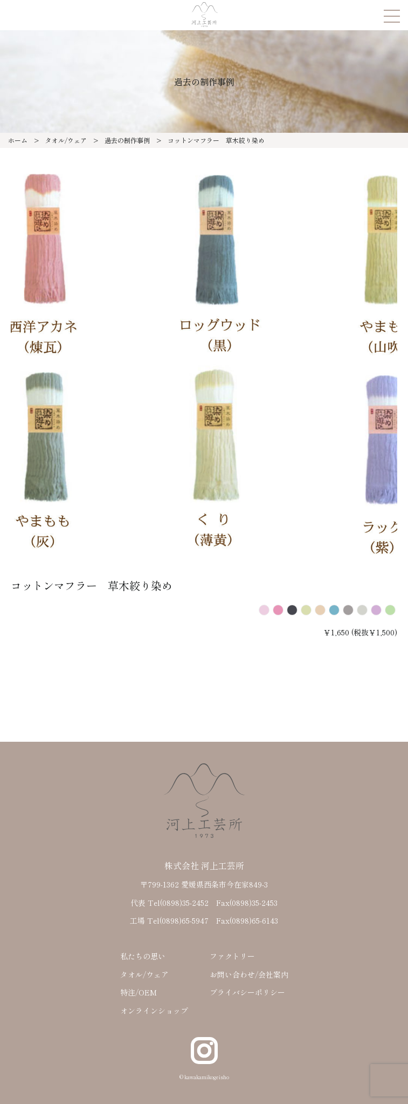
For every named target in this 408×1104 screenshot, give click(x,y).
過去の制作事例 (127, 140)
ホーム (17, 140)
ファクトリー (232, 956)
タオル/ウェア (66, 140)
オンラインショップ (154, 1010)
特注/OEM (138, 992)
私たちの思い (142, 956)
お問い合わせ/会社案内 (249, 974)
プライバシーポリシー (247, 992)
